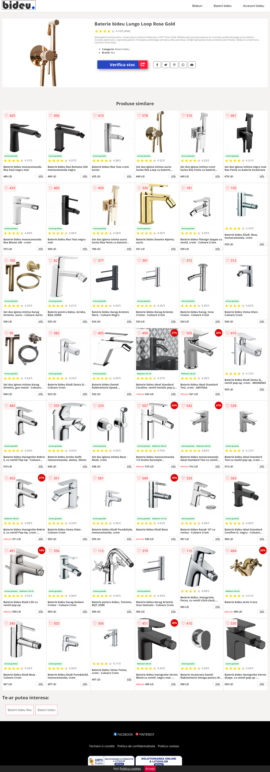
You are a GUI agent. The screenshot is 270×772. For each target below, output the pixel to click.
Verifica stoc (129, 64)
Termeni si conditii (102, 746)
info (40, 176)
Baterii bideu (223, 6)
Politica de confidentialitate (136, 746)
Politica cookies (168, 746)
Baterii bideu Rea (20, 710)
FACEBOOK (123, 734)
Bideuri (197, 6)
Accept (150, 769)
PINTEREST (145, 734)
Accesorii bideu (253, 6)
